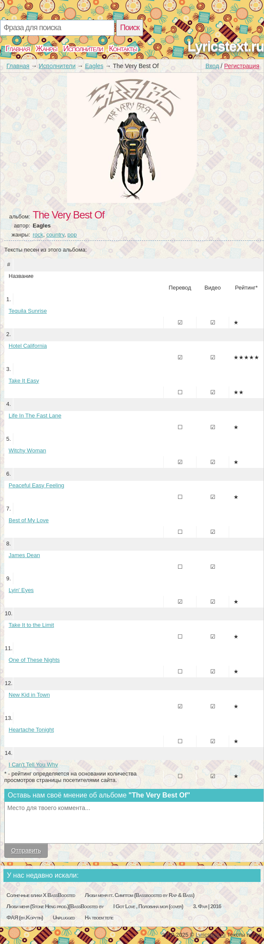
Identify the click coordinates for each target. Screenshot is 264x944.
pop (72, 234)
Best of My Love (29, 520)
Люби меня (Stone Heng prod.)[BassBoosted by (55, 906)
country (55, 234)
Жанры (46, 48)
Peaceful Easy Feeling (36, 485)
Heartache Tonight (31, 729)
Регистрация (241, 65)
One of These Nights (34, 660)
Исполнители (83, 48)
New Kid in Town (29, 695)
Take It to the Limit (31, 625)
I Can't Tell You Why (33, 764)
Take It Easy (24, 380)
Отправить (26, 850)
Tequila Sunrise (28, 311)
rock (38, 234)
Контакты (123, 48)
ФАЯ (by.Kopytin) (24, 917)
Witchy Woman (27, 450)
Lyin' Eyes (21, 590)
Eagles (94, 65)
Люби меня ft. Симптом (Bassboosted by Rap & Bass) (139, 895)
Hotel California (28, 346)
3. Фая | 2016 (207, 906)
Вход (212, 65)
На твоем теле (99, 917)
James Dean (24, 555)
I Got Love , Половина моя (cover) (148, 906)
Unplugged (64, 917)
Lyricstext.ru (225, 46)
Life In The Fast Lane (35, 415)
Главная (18, 48)
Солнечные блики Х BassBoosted (40, 895)
